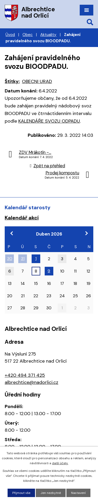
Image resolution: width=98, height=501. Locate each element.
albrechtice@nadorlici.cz (31, 382)
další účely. (60, 463)
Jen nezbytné (51, 493)
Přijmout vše (21, 493)
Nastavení (78, 493)
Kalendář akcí (22, 217)
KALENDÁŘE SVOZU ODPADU (49, 121)
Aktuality (48, 34)
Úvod (10, 34)
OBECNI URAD (37, 81)
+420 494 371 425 (25, 375)
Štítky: (12, 81)
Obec (27, 34)
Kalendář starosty (27, 207)
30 (9, 258)
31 (23, 258)
